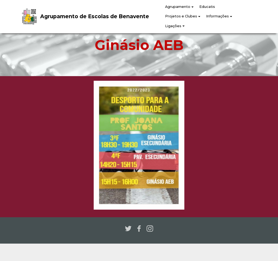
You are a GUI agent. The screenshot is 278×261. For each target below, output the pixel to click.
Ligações (173, 26)
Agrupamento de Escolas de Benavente (94, 16)
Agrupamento (177, 7)
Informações (217, 16)
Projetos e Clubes (181, 16)
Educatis (207, 7)
